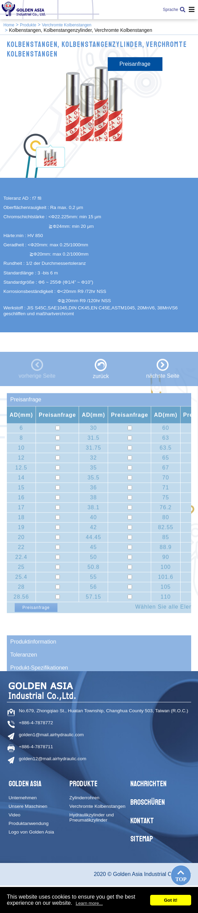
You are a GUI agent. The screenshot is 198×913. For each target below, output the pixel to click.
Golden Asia (25, 784)
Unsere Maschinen (28, 806)
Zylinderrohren (84, 797)
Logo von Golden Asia (31, 832)
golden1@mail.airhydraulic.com (51, 734)
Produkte (28, 25)
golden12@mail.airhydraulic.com (52, 758)
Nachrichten (148, 784)
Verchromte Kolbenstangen (66, 25)
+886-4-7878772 (36, 722)
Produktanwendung (29, 823)
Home (8, 25)
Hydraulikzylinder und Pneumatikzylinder (91, 817)
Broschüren (147, 802)
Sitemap (141, 839)
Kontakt (142, 821)
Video (15, 814)
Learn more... (89, 903)
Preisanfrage (134, 64)
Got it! (170, 900)
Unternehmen (23, 797)
